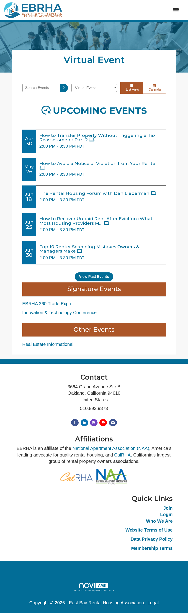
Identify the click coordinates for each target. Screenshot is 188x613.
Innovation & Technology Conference (59, 312)
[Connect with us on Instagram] (94, 423)
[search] (64, 88)
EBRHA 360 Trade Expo (46, 303)
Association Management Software (94, 587)
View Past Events (94, 277)
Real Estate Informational (48, 344)
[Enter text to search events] (41, 88)
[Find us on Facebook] (75, 423)
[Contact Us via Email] (112, 423)
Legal (153, 602)
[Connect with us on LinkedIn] (84, 423)
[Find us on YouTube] (103, 423)
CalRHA (122, 454)
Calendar (154, 87)
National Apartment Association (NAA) (110, 448)
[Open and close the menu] (123, 10)
